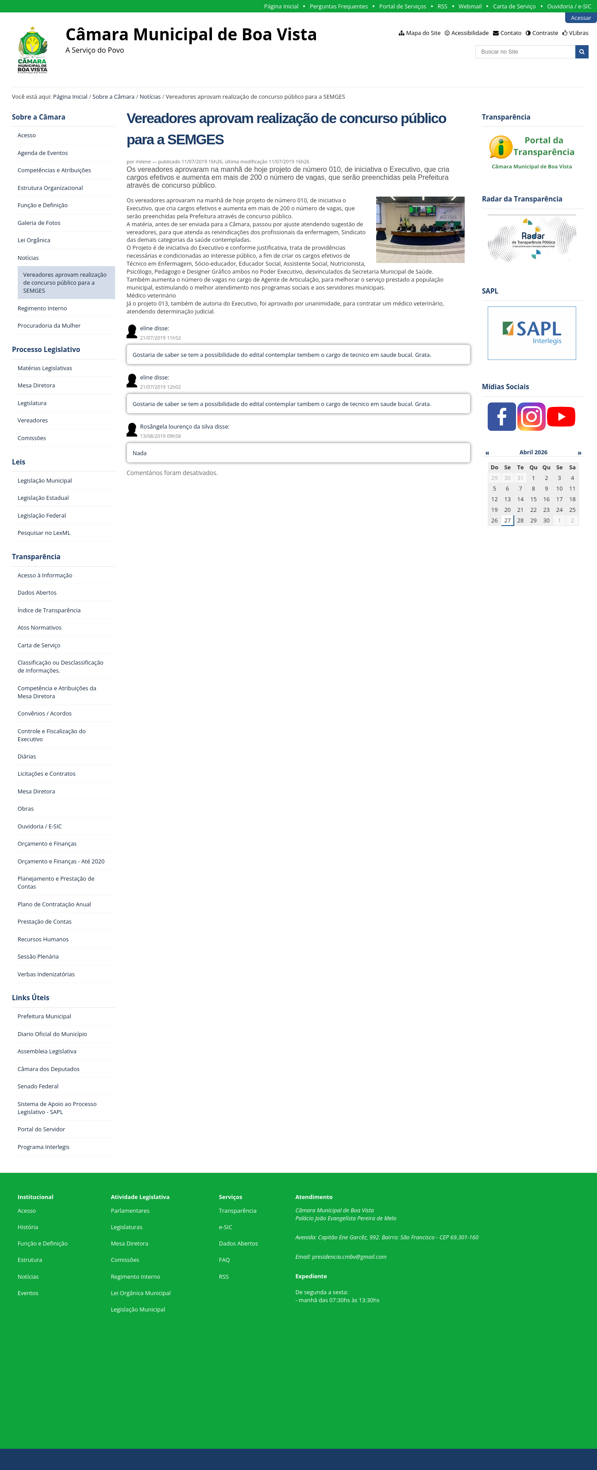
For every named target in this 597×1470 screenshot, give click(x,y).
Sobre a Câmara (113, 97)
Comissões (125, 1260)
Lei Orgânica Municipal (140, 1293)
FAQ (224, 1260)
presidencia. (327, 1257)
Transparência (36, 556)
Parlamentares (130, 1211)
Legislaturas (126, 1227)
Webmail (469, 6)
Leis (18, 462)
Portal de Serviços (402, 6)
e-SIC (225, 1227)
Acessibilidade (470, 33)
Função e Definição (43, 1243)
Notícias (150, 97)
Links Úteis (30, 997)
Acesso (27, 1211)
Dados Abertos (238, 1243)
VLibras (579, 33)
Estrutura (30, 1260)
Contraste (545, 33)
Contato (511, 33)
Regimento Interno (135, 1276)
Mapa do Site (423, 33)
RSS (442, 6)
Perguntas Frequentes (339, 6)
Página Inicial (281, 6)
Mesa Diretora (129, 1243)
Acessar (581, 18)
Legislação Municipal (138, 1309)
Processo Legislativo (46, 349)
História (28, 1227)
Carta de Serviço (514, 6)
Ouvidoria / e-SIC (569, 6)
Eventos (28, 1293)
